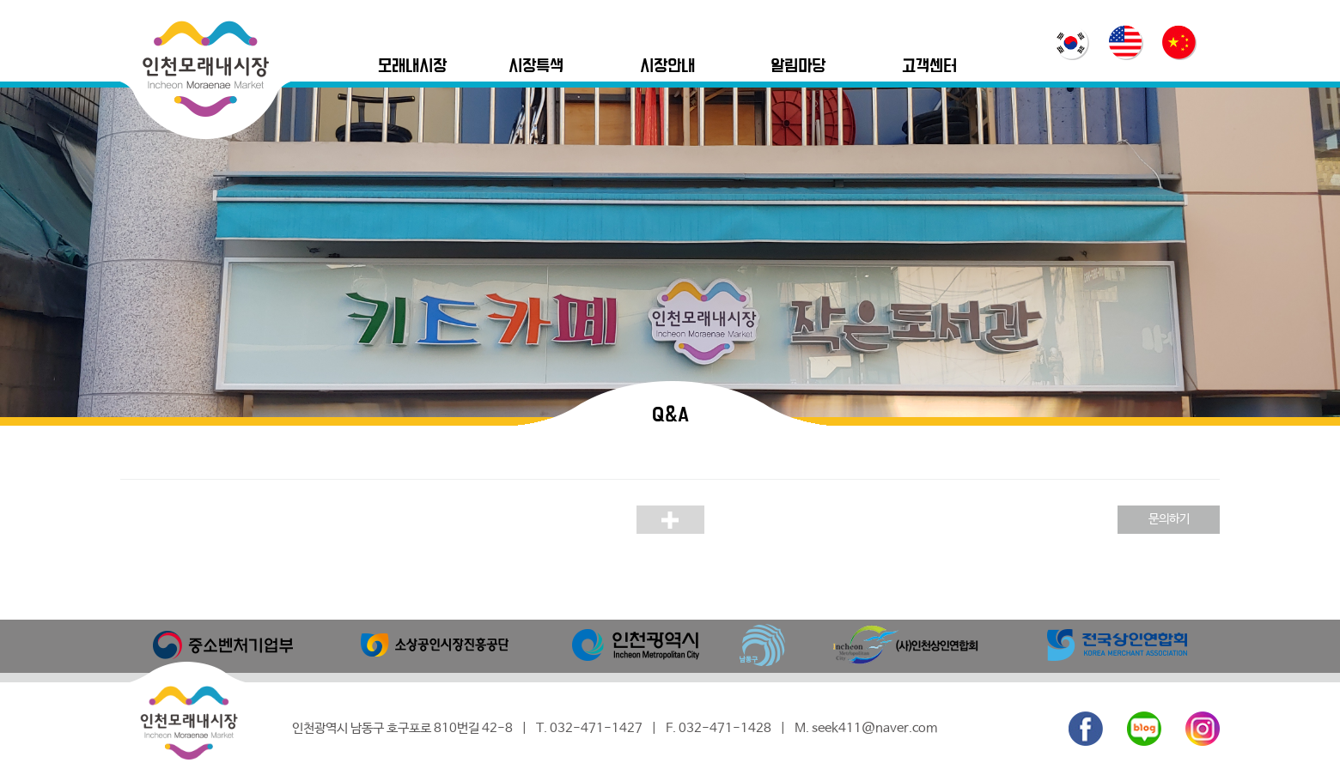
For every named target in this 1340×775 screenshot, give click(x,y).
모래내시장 (412, 67)
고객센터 (929, 67)
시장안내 (667, 67)
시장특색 (536, 67)
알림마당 (797, 67)
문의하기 (1169, 519)
